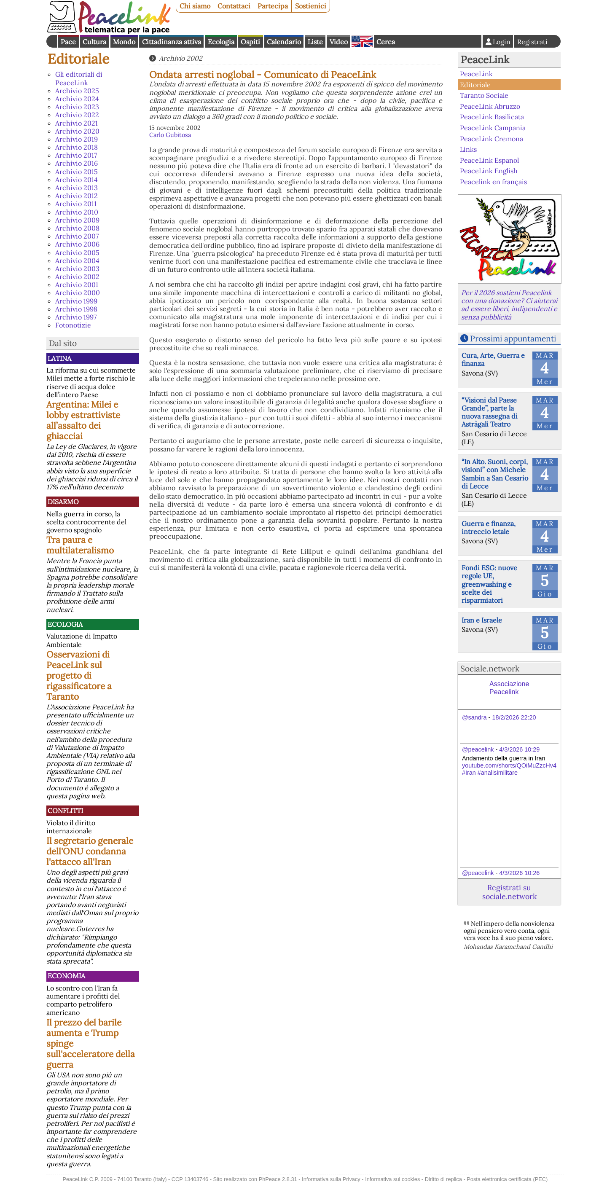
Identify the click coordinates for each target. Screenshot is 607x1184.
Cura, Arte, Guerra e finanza (493, 359)
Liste (315, 42)
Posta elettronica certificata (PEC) (507, 1179)
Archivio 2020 (77, 131)
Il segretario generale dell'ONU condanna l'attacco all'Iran (89, 851)
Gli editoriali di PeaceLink (78, 78)
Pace (68, 42)
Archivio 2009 (77, 220)
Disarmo (63, 501)
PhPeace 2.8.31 (278, 1179)
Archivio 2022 (77, 114)
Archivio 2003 (77, 268)
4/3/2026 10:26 (519, 873)
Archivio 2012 (76, 195)
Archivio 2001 (76, 284)
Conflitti (65, 810)
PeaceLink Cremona (491, 138)
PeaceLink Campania (493, 128)
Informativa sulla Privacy (331, 1179)
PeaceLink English (489, 170)
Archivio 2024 (77, 98)
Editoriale (78, 58)
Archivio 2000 (77, 292)
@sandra (474, 717)
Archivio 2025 (77, 90)
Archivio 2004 (77, 260)
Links (468, 149)
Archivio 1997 (76, 317)
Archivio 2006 (77, 244)
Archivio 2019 (76, 139)
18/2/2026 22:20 (514, 717)
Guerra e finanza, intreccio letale (489, 527)
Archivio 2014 (76, 179)
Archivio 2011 (76, 203)
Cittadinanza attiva (171, 42)
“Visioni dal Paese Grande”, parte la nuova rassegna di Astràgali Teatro (490, 412)
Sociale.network (489, 668)
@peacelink (478, 749)
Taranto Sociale (484, 95)
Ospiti (250, 42)
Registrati (532, 42)
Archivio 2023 (77, 106)
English (362, 41)
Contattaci (234, 6)
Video (339, 42)
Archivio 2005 (77, 252)
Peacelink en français (493, 181)
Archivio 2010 (76, 212)
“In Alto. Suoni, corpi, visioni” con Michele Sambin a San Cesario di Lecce (495, 473)
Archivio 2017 (76, 155)
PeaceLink (485, 59)
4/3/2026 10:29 (519, 749)
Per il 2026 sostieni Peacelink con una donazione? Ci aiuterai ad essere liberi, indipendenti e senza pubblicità (509, 304)
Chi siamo (195, 6)
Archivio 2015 (76, 171)
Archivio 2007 (77, 236)
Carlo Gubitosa (170, 135)
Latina (59, 358)
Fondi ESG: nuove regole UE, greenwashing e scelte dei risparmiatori (489, 584)
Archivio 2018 (76, 147)
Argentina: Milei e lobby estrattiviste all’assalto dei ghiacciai (83, 420)
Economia (66, 976)
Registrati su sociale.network (509, 892)
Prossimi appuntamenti (513, 338)
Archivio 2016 (76, 163)
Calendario (284, 42)
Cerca (385, 42)
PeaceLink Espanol (489, 160)
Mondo (124, 42)
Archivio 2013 (76, 187)
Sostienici (310, 6)
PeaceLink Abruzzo (490, 106)
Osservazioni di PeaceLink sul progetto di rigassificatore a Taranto (79, 675)
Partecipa (273, 6)
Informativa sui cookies (392, 1179)
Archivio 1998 (76, 309)
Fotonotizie (73, 325)
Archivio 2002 (77, 276)
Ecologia (221, 42)
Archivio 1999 (76, 301)
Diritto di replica (443, 1179)
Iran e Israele (482, 620)
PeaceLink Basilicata (492, 117)
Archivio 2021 (76, 123)
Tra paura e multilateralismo (80, 545)
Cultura (94, 42)
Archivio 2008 (77, 228)
